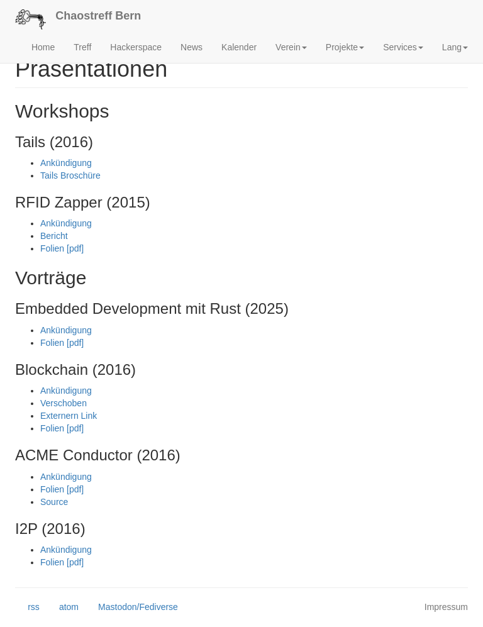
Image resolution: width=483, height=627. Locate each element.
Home (43, 47)
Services (403, 47)
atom (63, 607)
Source (54, 502)
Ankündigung (66, 163)
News (191, 47)
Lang (455, 47)
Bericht (54, 236)
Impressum (446, 607)
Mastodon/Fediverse (132, 607)
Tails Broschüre (70, 175)
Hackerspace (136, 47)
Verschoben (63, 403)
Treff (82, 47)
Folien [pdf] (62, 248)
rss (27, 607)
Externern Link (68, 416)
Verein (291, 47)
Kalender (239, 47)
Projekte (345, 47)
